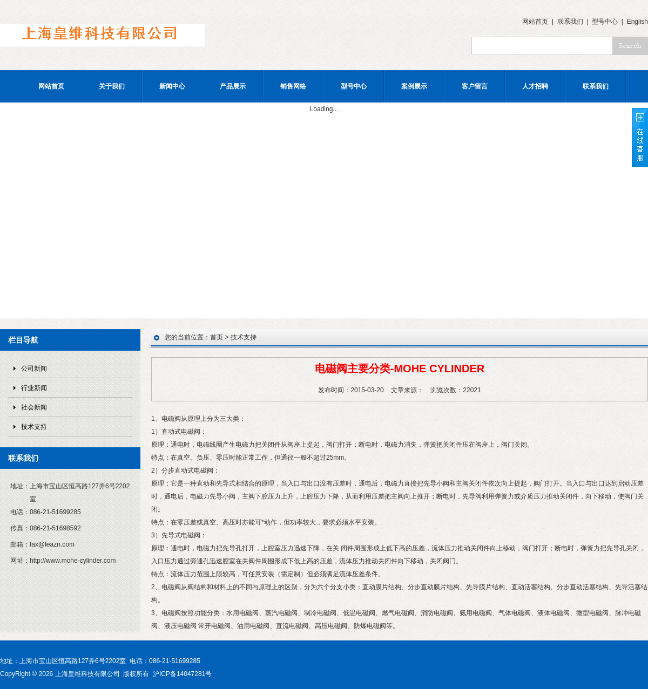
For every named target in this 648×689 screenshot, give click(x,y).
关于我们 (112, 86)
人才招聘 (535, 86)
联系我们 (570, 21)
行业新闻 (34, 388)
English (637, 21)
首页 (216, 337)
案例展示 (414, 86)
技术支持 (34, 427)
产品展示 (233, 86)
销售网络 (293, 86)
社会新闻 (34, 407)
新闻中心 (172, 86)
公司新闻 (34, 368)
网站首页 (535, 21)
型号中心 (605, 21)
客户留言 (475, 86)
